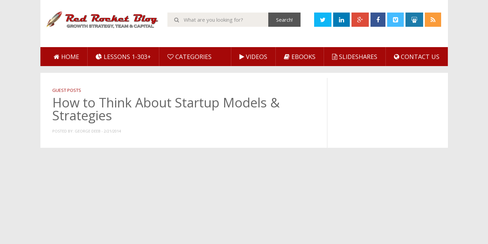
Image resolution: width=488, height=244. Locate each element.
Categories (189, 57)
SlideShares (354, 57)
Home (66, 57)
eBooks (299, 57)
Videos (253, 57)
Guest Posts (66, 90)
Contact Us (416, 57)
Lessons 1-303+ (123, 57)
